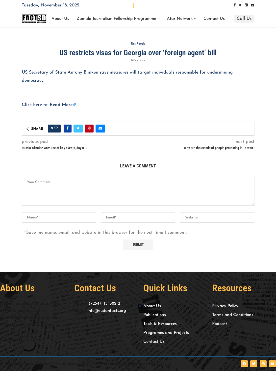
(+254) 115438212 (104, 303)
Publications (154, 315)
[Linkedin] (246, 5)
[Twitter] (240, 5)
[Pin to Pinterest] (89, 128)
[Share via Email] (100, 128)
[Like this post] (56, 128)
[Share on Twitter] (78, 128)
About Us (60, 19)
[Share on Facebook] (68, 128)
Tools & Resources (160, 324)
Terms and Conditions (232, 315)
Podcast (219, 324)
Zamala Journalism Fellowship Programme (116, 19)
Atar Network (180, 19)
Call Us (244, 18)
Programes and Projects (166, 333)
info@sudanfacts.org (107, 311)
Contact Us (214, 19)
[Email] (252, 5)
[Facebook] (234, 5)
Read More (61, 105)
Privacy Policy (225, 306)
